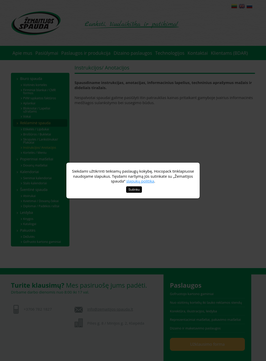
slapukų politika (140, 181)
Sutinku (134, 189)
